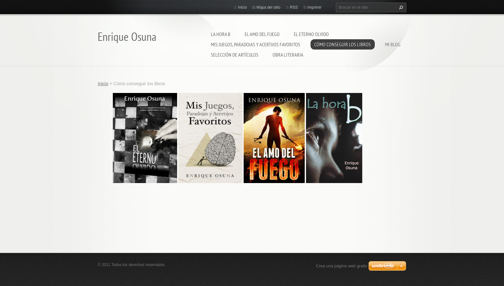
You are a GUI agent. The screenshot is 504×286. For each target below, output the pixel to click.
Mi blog (393, 44)
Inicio (242, 7)
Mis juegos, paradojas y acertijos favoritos (255, 44)
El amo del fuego (262, 34)
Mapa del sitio (268, 7)
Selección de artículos (234, 54)
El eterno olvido (311, 34)
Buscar (400, 7)
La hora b (220, 34)
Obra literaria (288, 54)
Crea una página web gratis (341, 265)
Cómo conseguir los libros (342, 44)
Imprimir (314, 7)
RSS (294, 7)
